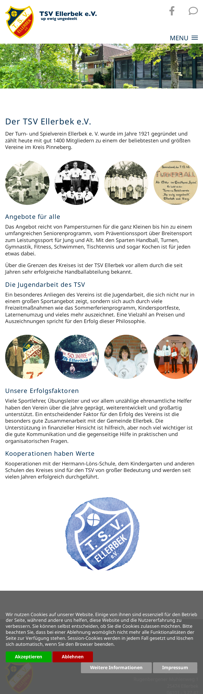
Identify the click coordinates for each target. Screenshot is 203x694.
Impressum (175, 667)
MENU (184, 38)
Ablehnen (73, 656)
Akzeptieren (28, 656)
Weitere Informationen (116, 667)
